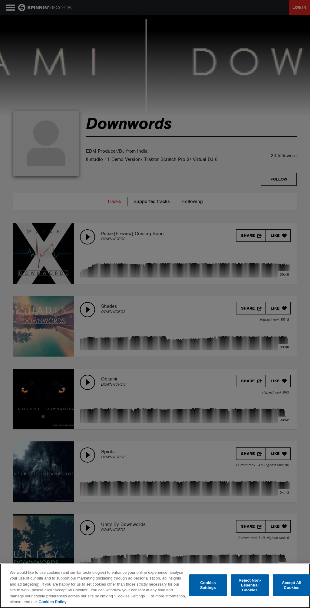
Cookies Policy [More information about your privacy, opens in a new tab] (52, 602)
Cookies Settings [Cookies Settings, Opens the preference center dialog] (208, 585)
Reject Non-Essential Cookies (250, 585)
